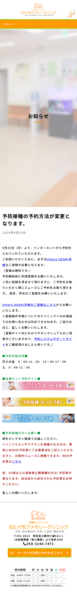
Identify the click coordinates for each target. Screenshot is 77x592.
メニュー (8, 24)
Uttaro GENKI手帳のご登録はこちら (29, 305)
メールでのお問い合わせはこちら (39, 553)
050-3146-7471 (38, 543)
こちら (16, 461)
